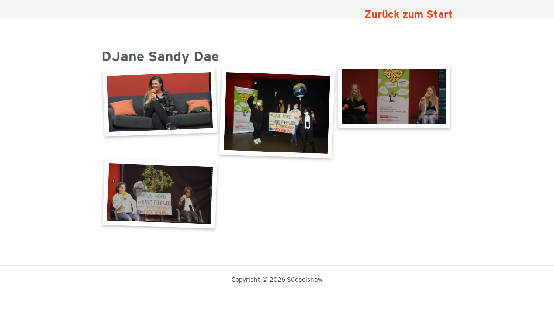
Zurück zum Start (408, 14)
